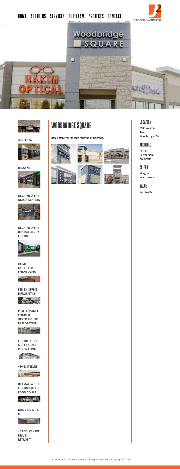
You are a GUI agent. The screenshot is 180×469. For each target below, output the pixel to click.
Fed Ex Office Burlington (27, 291)
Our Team (77, 16)
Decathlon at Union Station (29, 198)
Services (57, 16)
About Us (38, 16)
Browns (24, 168)
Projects (96, 16)
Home (22, 16)
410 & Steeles (27, 366)
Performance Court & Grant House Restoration (28, 317)
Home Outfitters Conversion (27, 268)
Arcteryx (25, 140)
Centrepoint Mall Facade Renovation (27, 345)
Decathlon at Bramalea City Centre (29, 232)
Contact (115, 16)
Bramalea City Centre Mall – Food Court (29, 388)
